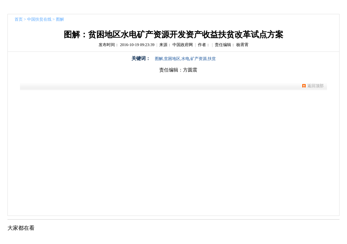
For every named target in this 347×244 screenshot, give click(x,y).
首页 (19, 19)
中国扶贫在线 (39, 19)
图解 (60, 19)
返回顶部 (315, 85)
